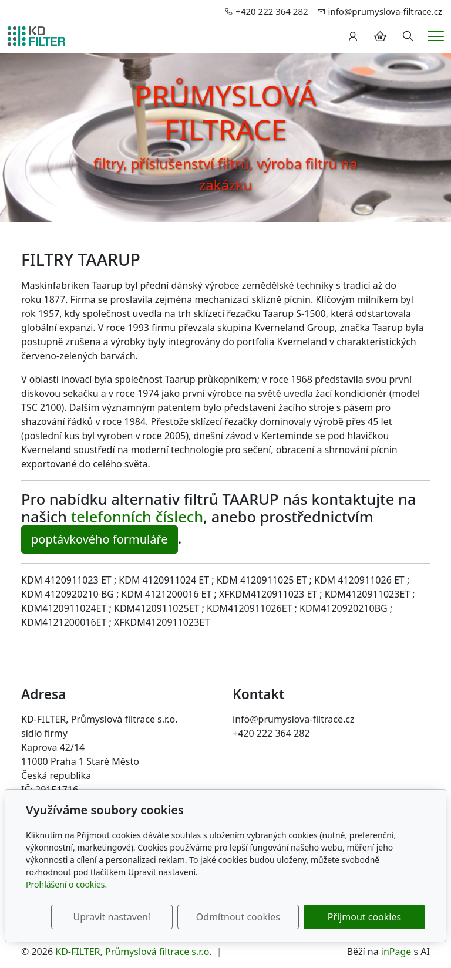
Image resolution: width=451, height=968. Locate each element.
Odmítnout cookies (251, 916)
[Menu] (436, 36)
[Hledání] (408, 36)
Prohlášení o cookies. (66, 884)
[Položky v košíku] (380, 36)
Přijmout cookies (368, 916)
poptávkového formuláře (99, 539)
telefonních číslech (137, 517)
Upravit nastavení (133, 916)
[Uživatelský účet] (353, 36)
